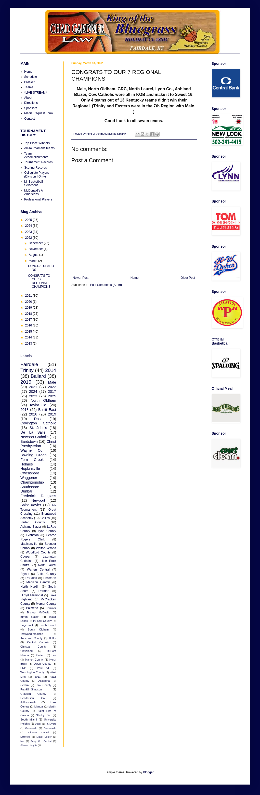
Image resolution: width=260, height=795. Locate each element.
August (34, 255)
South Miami (28, 719)
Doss (38, 419)
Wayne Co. (32, 450)
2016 (29, 325)
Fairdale (29, 364)
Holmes (26, 464)
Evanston (32, 535)
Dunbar (26, 491)
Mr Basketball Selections (33, 183)
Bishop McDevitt (38, 612)
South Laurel (48, 625)
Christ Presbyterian (38, 443)
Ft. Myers (51, 723)
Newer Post (80, 278)
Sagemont (26, 625)
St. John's (38, 428)
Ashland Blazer (30, 526)
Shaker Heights (28, 745)
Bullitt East (47, 410)
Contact (29, 118)
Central (24, 685)
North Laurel (47, 565)
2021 (29, 295)
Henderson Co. (32, 698)
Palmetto (32, 608)
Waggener (28, 478)
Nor (22, 741)
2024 (29, 226)
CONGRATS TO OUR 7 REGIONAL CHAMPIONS (39, 281)
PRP (23, 668)
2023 (29, 232)
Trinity (27, 370)
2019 (29, 307)
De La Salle (32, 432)
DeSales (31, 578)
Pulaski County (42, 620)
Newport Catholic (34, 437)
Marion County (34, 659)
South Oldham (38, 629)
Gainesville (31, 728)
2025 (29, 220)
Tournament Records (38, 162)
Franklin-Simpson (31, 689)
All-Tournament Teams (39, 148)
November (36, 249)
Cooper (25, 556)
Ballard (38, 376)
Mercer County (46, 603)
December (36, 243)
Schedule (30, 77)
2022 (29, 237)
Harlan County (32, 522)
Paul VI (43, 668)
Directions (31, 103)
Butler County (46, 574)
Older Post (187, 278)
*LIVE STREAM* (35, 92)
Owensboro (29, 473)
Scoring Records (35, 167)
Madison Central (38, 582)
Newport (38, 500)
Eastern (40, 655)
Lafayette (25, 736)
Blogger (148, 772)
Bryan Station (29, 616)
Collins (45, 518)
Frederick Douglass (38, 496)
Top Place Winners (37, 143)
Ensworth (49, 578)
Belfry (52, 638)
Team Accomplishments (36, 155)
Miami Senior (43, 736)
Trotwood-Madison (31, 633)
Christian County (33, 646)
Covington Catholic (38, 423)
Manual (38, 706)
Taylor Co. (38, 405)
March (33, 261)
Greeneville (50, 728)
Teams (28, 87)
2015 (29, 331)
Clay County (43, 685)
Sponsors (30, 108)
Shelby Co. (43, 715)
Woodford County (38, 552)
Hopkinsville (30, 468)
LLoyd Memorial (31, 595)
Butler (38, 723)
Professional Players (38, 199)
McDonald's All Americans (34, 192)
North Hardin (29, 586)
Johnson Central (38, 732)
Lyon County (47, 531)
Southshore (29, 487)
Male (52, 382)
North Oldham (43, 400)
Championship (32, 482)
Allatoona (44, 680)
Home (135, 278)
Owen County (42, 663)
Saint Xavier (30, 505)
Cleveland (26, 650)
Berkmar (51, 608)
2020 (29, 302)
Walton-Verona (46, 548)
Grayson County (33, 693)
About (28, 97)
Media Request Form (38, 113)
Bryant (24, 574)
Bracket (29, 82)
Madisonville (28, 544)
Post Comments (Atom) (106, 285)
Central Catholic (38, 642)
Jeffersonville (28, 702)
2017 (29, 319)
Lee (53, 655)
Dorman (43, 591)
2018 (29, 314)
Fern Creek (32, 460)
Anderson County (31, 638)
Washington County (32, 672)
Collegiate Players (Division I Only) (36, 174)
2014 (29, 337)
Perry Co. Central (41, 741)
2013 (29, 343)
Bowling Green (33, 455)
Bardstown (29, 441)
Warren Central (38, 569)
